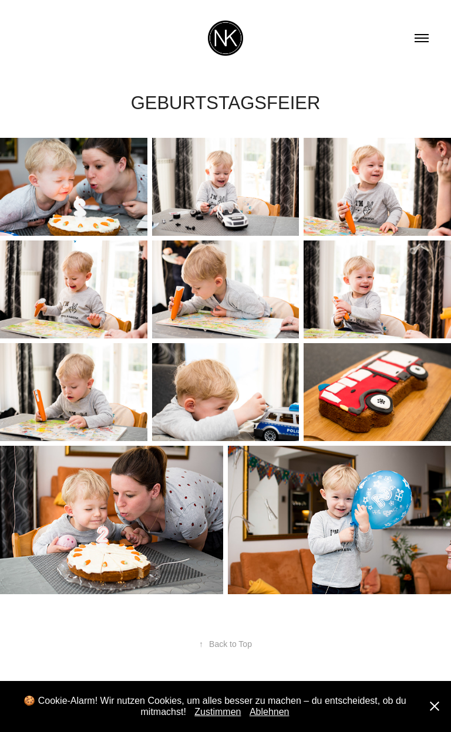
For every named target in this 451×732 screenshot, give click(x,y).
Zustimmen (217, 712)
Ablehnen (270, 712)
